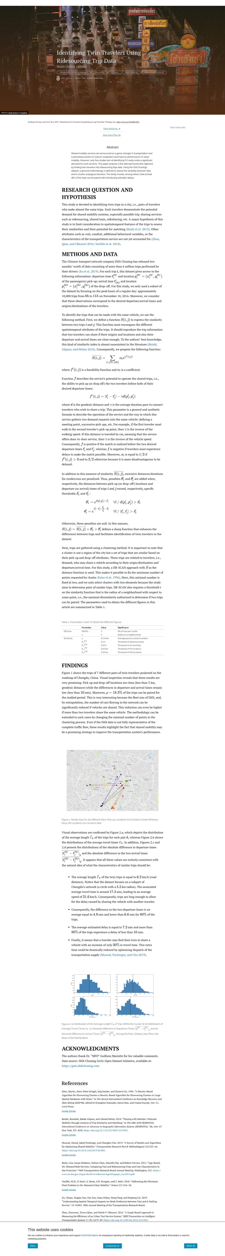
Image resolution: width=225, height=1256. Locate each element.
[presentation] (117, 271)
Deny (34, 1245)
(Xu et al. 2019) (88, 271)
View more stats (177, 127)
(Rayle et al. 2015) (138, 229)
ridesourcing (99, 72)
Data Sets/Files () (112, 135)
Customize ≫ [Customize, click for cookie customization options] (113, 1245)
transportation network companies (74, 72)
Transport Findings (69, 40)
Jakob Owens (13, 113)
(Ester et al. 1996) (108, 577)
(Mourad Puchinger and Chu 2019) (123, 955)
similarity (115, 72)
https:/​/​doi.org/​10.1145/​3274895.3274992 (106, 1130)
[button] (113, 638)
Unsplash (23, 113)
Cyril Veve (81, 66)
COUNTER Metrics (90, 1235)
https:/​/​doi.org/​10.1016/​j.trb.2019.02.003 (83, 1150)
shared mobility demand (154, 72)
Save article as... (111, 128)
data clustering (131, 72)
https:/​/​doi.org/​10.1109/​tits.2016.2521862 (126, 1220)
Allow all (191, 1245)
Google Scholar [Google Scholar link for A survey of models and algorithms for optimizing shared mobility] (69, 1155)
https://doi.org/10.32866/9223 (89, 78)
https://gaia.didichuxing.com (80, 1066)
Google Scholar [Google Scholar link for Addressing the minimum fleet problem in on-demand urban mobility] (69, 1190)
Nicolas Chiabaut (66, 66)
